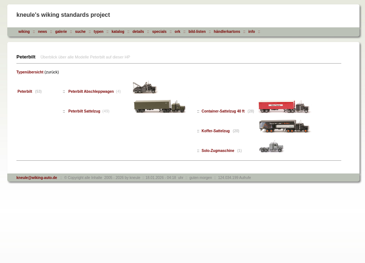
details (138, 32)
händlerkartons (227, 32)
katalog (118, 32)
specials (159, 32)
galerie (61, 32)
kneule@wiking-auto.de (36, 178)
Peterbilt (30, 91)
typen (99, 32)
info (251, 32)
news (42, 32)
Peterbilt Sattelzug (84, 111)
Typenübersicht (29, 72)
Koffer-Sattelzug (220, 131)
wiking (24, 32)
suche (80, 32)
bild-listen (196, 32)
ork (178, 32)
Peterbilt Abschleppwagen (91, 91)
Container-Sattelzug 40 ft (227, 111)
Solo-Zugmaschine (221, 151)
